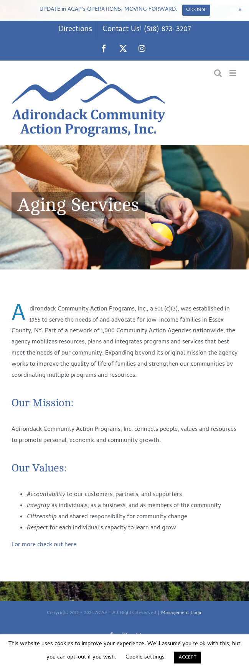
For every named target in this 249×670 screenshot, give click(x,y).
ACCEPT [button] (187, 658)
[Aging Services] (124, 207)
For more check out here (44, 545)
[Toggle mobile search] (218, 73)
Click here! (196, 10)
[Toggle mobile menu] (233, 73)
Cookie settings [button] (145, 657)
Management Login (182, 613)
